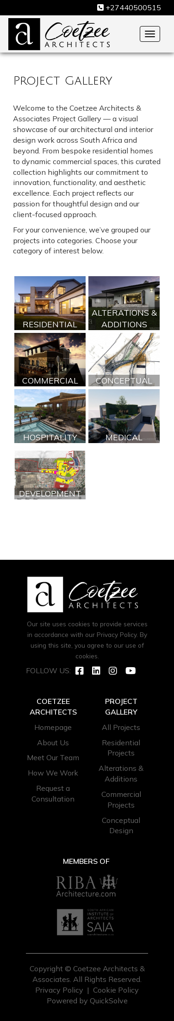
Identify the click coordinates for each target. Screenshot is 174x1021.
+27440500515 (133, 7)
